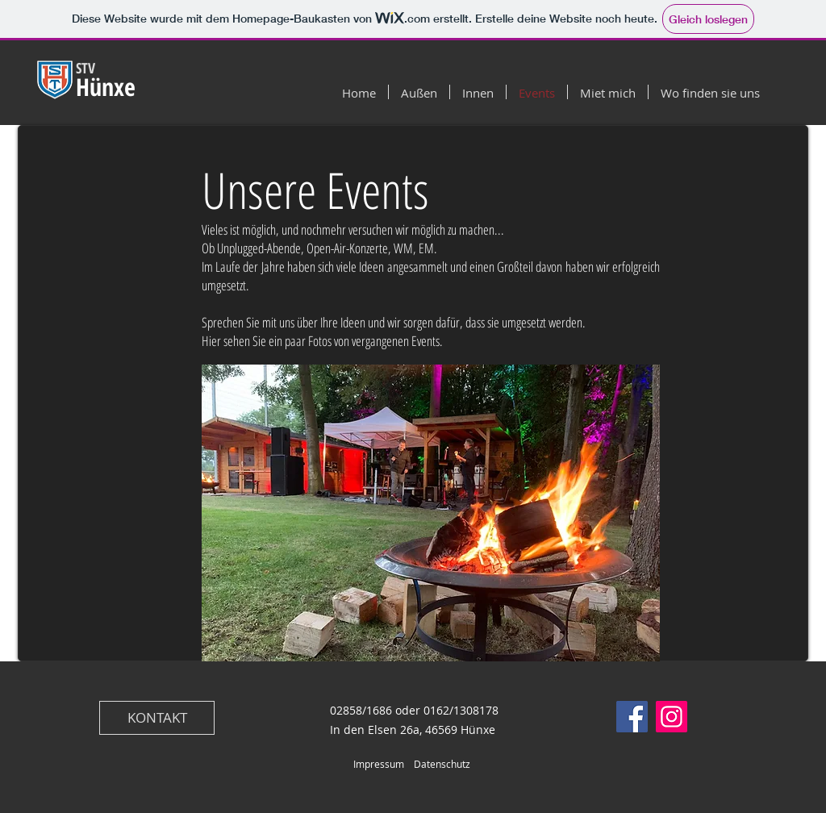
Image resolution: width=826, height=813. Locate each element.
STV (87, 67)
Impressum (378, 763)
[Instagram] (671, 716)
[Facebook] (632, 716)
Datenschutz (442, 763)
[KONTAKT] (157, 718)
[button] (431, 513)
